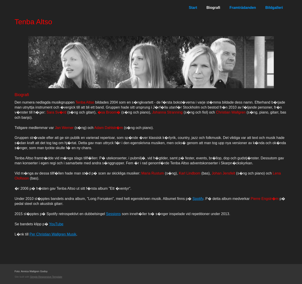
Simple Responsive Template (46, 276)
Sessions (113, 214)
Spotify (197, 199)
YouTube (56, 224)
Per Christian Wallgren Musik (53, 234)
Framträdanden (242, 8)
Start (193, 8)
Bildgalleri (274, 8)
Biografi (213, 8)
